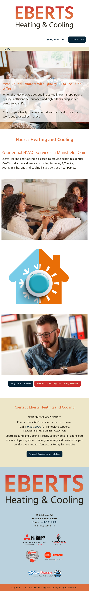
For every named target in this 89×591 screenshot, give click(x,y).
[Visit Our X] (8, 529)
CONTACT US (77, 39)
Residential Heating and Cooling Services (57, 383)
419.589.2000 (33, 427)
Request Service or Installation (44, 454)
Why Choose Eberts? (21, 383)
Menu (5, 49)
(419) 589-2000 (56, 39)
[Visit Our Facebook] (3, 529)
